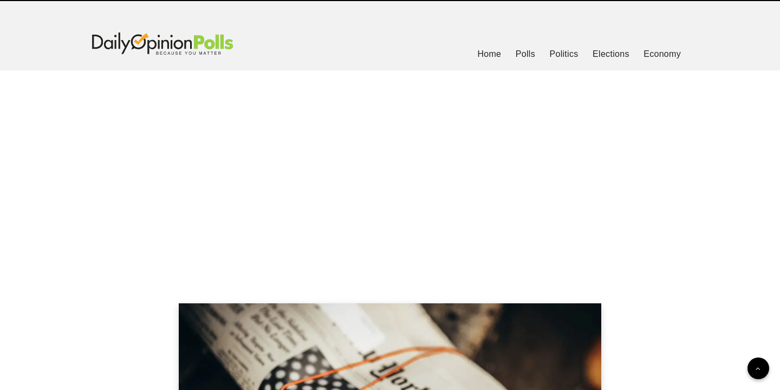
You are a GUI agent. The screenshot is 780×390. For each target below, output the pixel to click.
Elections (611, 53)
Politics (563, 53)
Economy (662, 53)
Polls (525, 53)
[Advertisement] (390, 173)
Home (489, 53)
